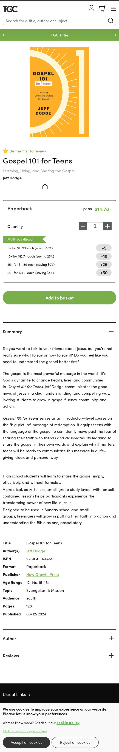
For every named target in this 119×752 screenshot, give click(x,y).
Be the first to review (28, 151)
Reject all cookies (75, 742)
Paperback (19, 208)
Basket (102, 8)
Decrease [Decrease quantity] (83, 226)
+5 (104, 248)
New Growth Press (42, 574)
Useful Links (14, 694)
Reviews (11, 655)
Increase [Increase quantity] (107, 226)
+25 (103, 264)
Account (91, 8)
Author (9, 638)
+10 (104, 256)
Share (45, 186)
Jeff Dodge (12, 177)
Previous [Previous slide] (3, 35)
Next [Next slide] (115, 35)
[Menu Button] (113, 9)
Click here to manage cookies (25, 731)
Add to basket (60, 298)
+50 (103, 272)
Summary (12, 331)
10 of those (18, 9)
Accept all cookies (26, 742)
